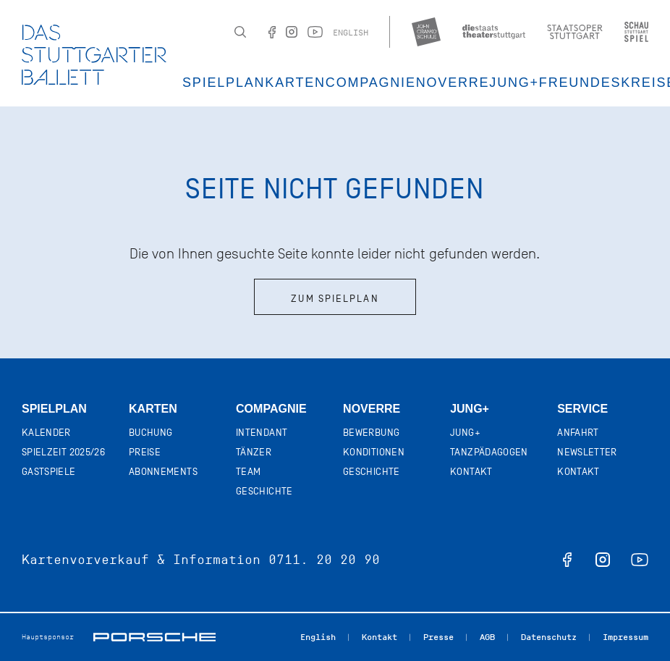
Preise (145, 452)
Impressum (625, 637)
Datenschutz (549, 637)
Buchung (150, 432)
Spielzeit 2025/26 (63, 452)
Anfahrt (577, 432)
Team (248, 471)
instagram (602, 559)
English (350, 33)
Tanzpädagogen (489, 452)
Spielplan (223, 82)
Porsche (154, 637)
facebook (567, 559)
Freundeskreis (602, 82)
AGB (487, 637)
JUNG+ (514, 82)
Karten (295, 82)
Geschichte (264, 491)
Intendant (261, 432)
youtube (639, 559)
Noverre (453, 82)
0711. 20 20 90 (324, 559)
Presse (438, 637)
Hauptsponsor (48, 637)
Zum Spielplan (334, 298)
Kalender (46, 432)
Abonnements (163, 471)
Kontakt (471, 471)
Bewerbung (371, 432)
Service (582, 409)
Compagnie (371, 82)
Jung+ (469, 409)
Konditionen (373, 452)
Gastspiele (49, 471)
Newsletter (587, 452)
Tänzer (253, 452)
